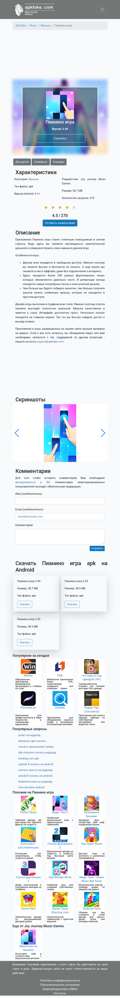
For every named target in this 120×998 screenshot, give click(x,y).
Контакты (60, 993)
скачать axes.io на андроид (35, 770)
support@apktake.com (50, 341)
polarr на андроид (29, 735)
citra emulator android (31, 787)
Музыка (33, 179)
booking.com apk (28, 758)
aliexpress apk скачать (32, 741)
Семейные (40, 162)
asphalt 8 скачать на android (35, 764)
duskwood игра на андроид (35, 781)
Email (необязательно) (29, 509)
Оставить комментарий (60, 223)
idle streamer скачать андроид (37, 752)
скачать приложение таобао (36, 746)
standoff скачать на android (35, 775)
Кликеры (58, 162)
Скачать (59, 138)
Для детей (22, 162)
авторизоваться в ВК (32, 482)
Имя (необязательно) (28, 493)
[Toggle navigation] (102, 9)
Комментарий (24, 525)
